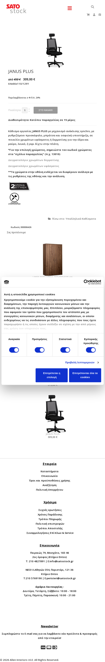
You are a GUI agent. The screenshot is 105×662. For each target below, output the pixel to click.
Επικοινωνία (49, 476)
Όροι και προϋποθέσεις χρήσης (49, 480)
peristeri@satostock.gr (61, 578)
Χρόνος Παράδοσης (50, 514)
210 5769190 (34, 578)
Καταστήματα (49, 471)
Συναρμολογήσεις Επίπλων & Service (50, 532)
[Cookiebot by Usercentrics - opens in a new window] (86, 282)
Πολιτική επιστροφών (50, 523)
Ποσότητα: (14, 110)
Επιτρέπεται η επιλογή (51, 375)
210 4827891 (37, 561)
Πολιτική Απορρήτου (49, 489)
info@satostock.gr (61, 561)
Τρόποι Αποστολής (50, 528)
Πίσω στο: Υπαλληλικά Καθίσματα (72, 218)
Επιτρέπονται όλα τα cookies (85, 375)
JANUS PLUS (53, 434)
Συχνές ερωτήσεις (50, 510)
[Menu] (70, 8)
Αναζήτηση (50, 485)
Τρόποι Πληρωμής (50, 519)
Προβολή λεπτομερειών (80, 362)
